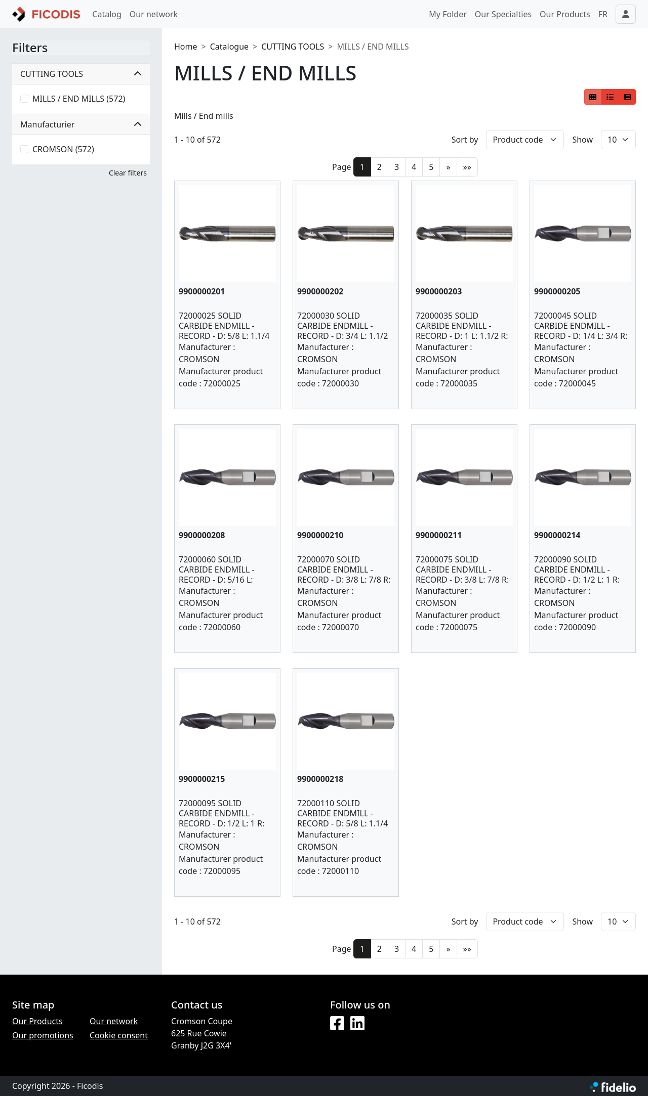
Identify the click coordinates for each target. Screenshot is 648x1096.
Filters (30, 47)
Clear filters (128, 173)
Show (582, 139)
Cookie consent (119, 1035)
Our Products (565, 14)
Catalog (107, 14)
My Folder (447, 14)
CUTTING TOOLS (292, 46)
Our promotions (42, 1035)
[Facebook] (337, 1023)
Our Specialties (503, 14)
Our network (154, 14)
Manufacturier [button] (81, 124)
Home (185, 46)
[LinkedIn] (357, 1023)
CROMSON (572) (63, 149)
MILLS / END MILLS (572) (78, 98)
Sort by (465, 139)
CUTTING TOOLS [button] (81, 73)
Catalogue (229, 46)
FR (603, 14)
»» (467, 166)
